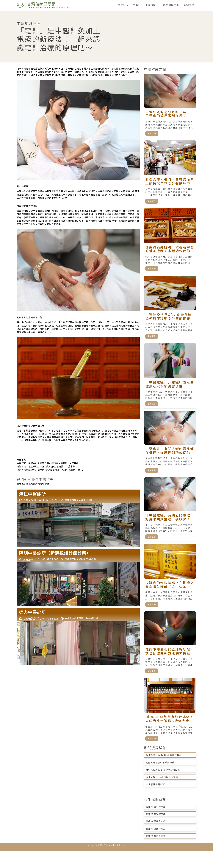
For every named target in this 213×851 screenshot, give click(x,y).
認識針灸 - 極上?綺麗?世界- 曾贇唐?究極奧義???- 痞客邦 (46, 466)
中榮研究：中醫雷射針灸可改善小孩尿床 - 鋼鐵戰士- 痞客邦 (48, 463)
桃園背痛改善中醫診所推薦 (160, 762)
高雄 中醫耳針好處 (156, 806)
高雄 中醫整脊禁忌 (156, 828)
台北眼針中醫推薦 (155, 784)
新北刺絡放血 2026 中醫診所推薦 (164, 755)
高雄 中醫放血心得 (156, 821)
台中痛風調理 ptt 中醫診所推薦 (163, 769)
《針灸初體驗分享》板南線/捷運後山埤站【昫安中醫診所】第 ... (50, 469)
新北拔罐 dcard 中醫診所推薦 (162, 777)
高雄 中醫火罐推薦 (156, 813)
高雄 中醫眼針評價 (156, 836)
